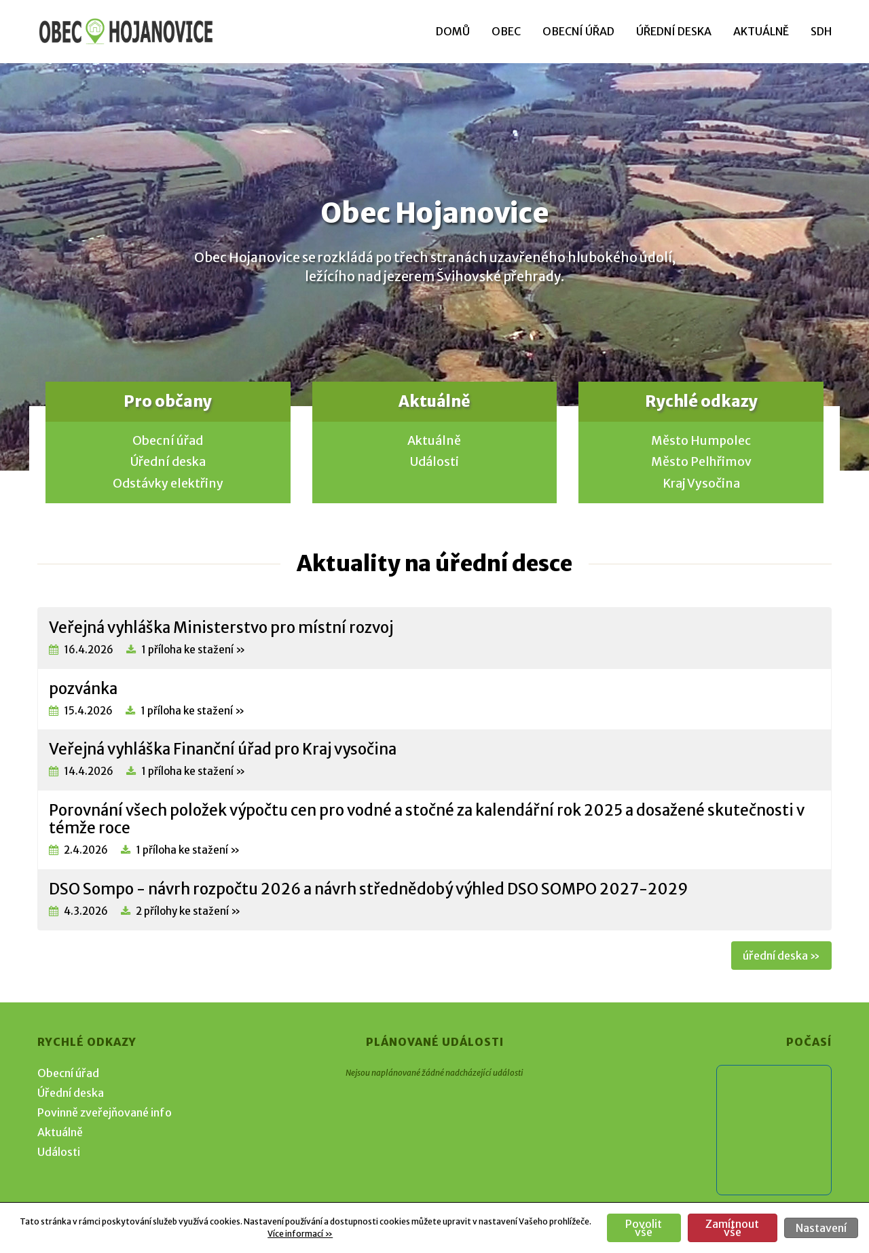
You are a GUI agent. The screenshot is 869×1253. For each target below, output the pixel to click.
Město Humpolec (701, 440)
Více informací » (300, 1234)
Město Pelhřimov (701, 461)
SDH (821, 31)
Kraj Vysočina (701, 483)
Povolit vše (643, 1228)
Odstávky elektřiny (168, 483)
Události (434, 461)
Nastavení (821, 1228)
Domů (453, 31)
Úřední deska (673, 31)
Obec (506, 31)
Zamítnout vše (732, 1228)
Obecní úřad (578, 31)
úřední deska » (781, 955)
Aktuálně (761, 31)
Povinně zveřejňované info (104, 1112)
